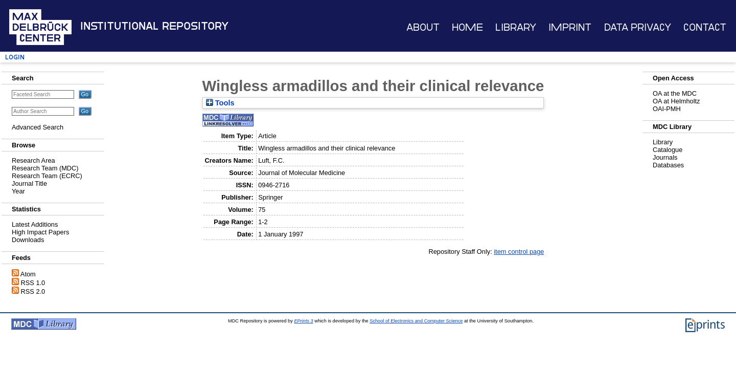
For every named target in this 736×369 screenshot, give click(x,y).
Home (467, 27)
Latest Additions (35, 224)
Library (515, 27)
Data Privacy (637, 27)
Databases (668, 165)
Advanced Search (37, 127)
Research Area (33, 160)
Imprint (569, 27)
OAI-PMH (667, 109)
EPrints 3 (303, 320)
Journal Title (29, 183)
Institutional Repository (154, 26)
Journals (665, 157)
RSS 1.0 (33, 283)
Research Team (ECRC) (47, 176)
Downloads (28, 240)
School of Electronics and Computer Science (416, 320)
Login (15, 57)
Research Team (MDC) (45, 168)
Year (18, 191)
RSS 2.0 (33, 291)
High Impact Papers (40, 232)
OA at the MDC (675, 93)
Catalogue (667, 150)
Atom (28, 274)
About (423, 27)
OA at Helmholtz (676, 101)
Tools (220, 103)
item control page (519, 251)
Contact (704, 27)
